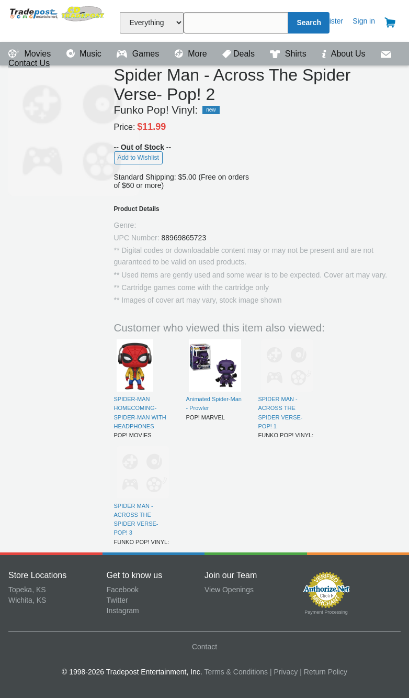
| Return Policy (323, 672)
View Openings (229, 589)
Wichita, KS (27, 600)
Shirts (289, 53)
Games (139, 53)
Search (309, 22)
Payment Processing (326, 612)
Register (329, 21)
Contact (204, 646)
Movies (30, 53)
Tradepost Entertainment (57, 19)
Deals (239, 53)
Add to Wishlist (138, 157)
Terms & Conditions (236, 672)
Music (85, 53)
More (192, 53)
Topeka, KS (27, 589)
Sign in (364, 21)
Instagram (123, 610)
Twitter (117, 600)
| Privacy (284, 672)
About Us (345, 53)
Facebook (123, 589)
